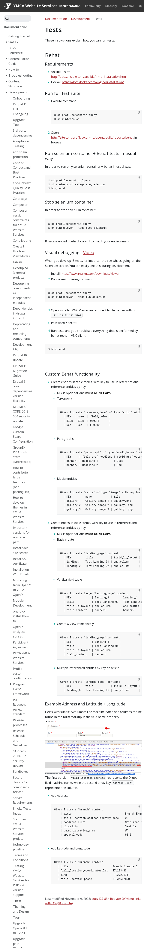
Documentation (56, 19)
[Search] (17, 18)
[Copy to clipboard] (139, 112)
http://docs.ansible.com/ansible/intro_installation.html (89, 77)
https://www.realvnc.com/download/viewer (90, 274)
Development (80, 19)
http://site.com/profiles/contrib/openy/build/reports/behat (92, 137)
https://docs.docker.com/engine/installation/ (93, 82)
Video (88, 252)
